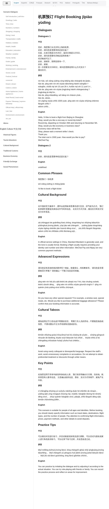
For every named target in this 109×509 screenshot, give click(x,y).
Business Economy (10, 156)
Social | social (10, 73)
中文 (61, 3)
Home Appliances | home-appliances (14, 93)
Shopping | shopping (13, 31)
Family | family (11, 58)
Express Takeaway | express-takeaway (16, 102)
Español (24, 3)
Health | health (11, 46)
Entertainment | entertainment (16, 69)
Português (76, 3)
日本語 (31, 3)
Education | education (13, 50)
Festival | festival (11, 76)
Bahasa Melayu (92, 3)
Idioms (5, 123)
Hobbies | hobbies (12, 43)
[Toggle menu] (6, 3)
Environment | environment (15, 115)
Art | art (8, 118)
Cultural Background (10, 145)
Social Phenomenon (10, 167)
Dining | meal (10, 35)
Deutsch (47, 3)
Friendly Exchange (10, 161)
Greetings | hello (11, 20)
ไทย (83, 3)
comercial (9, 80)
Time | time (9, 24)
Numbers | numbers (12, 28)
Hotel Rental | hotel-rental (14, 97)
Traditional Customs (10, 151)
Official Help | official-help (14, 107)
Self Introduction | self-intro (15, 16)
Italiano (67, 3)
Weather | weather (12, 54)
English (16, 3)
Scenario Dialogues (10, 12)
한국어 (55, 3)
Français (39, 3)
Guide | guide (10, 61)
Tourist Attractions (10, 140)
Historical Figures (9, 135)
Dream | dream (11, 84)
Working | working (12, 65)
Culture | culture (11, 88)
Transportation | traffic (13, 39)
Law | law (9, 111)
